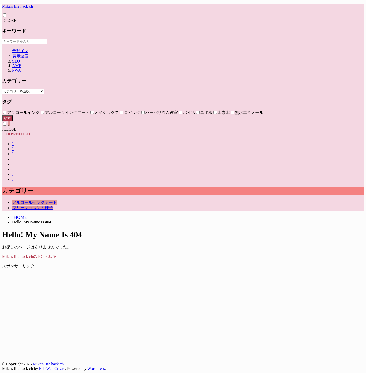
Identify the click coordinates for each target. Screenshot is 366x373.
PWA (16, 70)
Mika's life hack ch (17, 6)
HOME (20, 217)
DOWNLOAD (18, 134)
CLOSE (9, 20)
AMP (16, 66)
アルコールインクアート (34, 202)
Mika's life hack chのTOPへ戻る (29, 256)
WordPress (96, 368)
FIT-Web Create (52, 368)
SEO (16, 61)
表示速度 (20, 56)
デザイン (20, 51)
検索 (7, 118)
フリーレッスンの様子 (32, 208)
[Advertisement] (154, 317)
